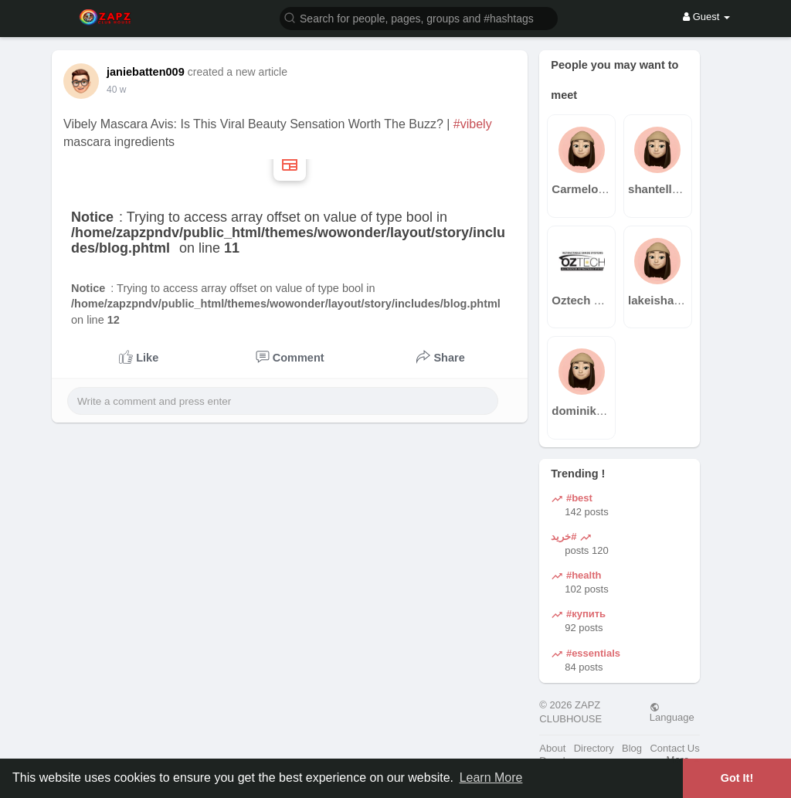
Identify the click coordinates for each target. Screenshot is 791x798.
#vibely (472, 124)
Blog (632, 748)
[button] (418, 17)
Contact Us (674, 748)
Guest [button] (706, 16)
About (552, 748)
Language (672, 712)
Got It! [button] (737, 778)
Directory (594, 748)
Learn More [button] (491, 777)
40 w (116, 89)
